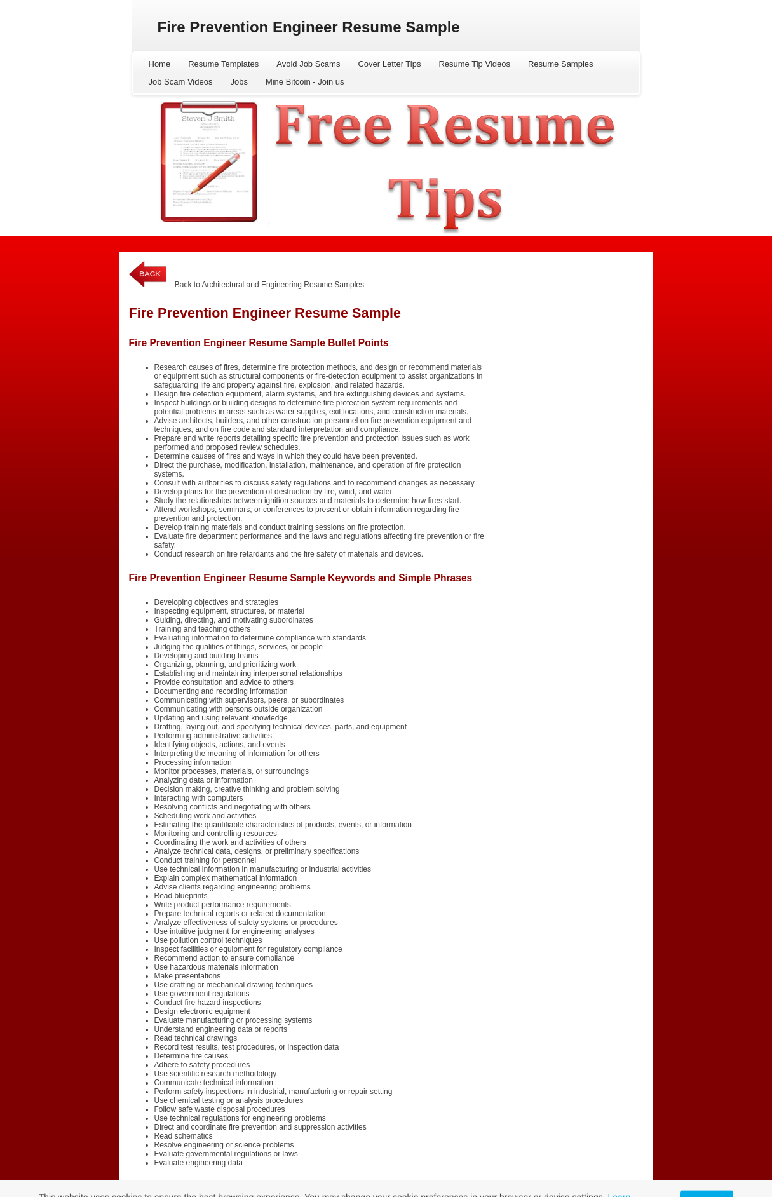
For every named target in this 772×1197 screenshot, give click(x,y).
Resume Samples (560, 64)
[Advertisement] (567, 337)
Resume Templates (223, 64)
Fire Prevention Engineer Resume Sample (309, 27)
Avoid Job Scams (308, 64)
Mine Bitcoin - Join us (305, 81)
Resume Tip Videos (474, 64)
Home (160, 64)
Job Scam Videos (181, 81)
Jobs (238, 81)
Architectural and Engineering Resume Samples (283, 284)
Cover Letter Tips (389, 64)
